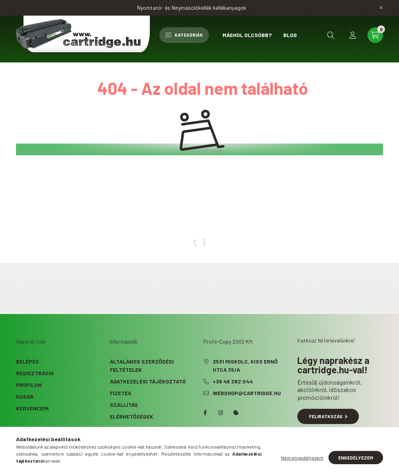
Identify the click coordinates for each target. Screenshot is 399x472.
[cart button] (375, 35)
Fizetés (120, 393)
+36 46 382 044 (233, 381)
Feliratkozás (328, 416)
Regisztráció (35, 373)
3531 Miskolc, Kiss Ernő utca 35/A (245, 365)
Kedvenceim (32, 408)
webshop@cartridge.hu (247, 393)
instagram (220, 413)
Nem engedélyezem (302, 457)
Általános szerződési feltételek (142, 365)
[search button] (331, 35)
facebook (205, 413)
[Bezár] (381, 8)
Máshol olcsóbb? (247, 35)
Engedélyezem (355, 457)
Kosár (25, 396)
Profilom (29, 385)
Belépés (27, 361)
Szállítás (124, 404)
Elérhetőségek (131, 416)
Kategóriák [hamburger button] (184, 34)
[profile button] (352, 35)
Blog (290, 35)
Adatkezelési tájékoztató (148, 381)
